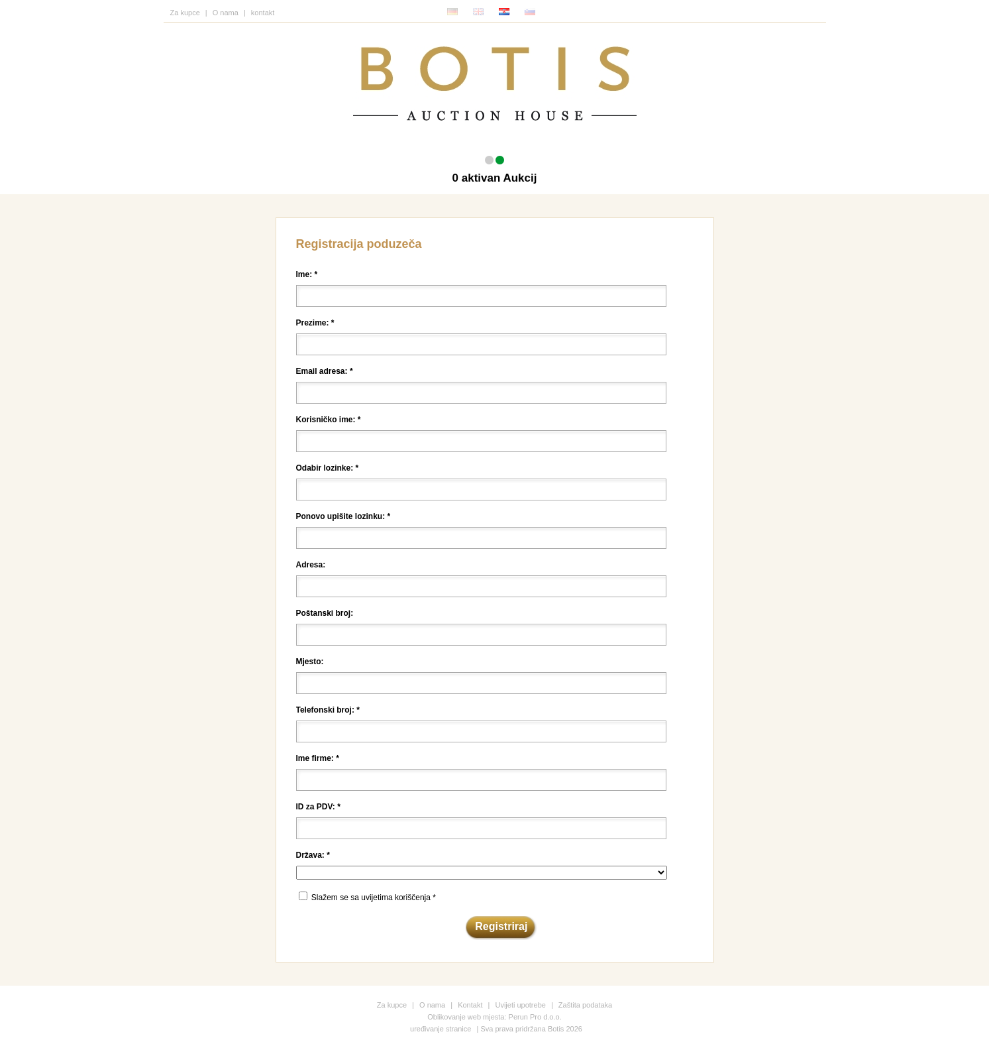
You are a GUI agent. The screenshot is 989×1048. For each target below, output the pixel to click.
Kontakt (470, 1005)
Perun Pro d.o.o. (535, 1017)
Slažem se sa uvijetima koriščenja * (373, 897)
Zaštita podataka (585, 1005)
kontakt (262, 13)
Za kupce (185, 13)
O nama (225, 13)
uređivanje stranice (440, 1029)
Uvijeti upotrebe (520, 1005)
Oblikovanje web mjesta (465, 1017)
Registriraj (501, 926)
